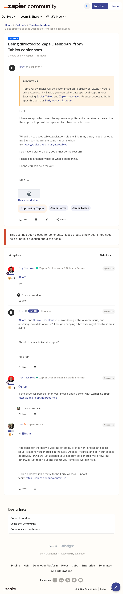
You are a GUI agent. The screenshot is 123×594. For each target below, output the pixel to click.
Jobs (75, 565)
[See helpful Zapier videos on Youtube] (80, 580)
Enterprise (88, 565)
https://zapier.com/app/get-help (37, 397)
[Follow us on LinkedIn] (61, 580)
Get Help (9, 16)
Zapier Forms (58, 207)
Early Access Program (58, 100)
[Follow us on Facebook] (55, 580)
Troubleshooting (39, 25)
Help (26, 565)
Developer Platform (45, 565)
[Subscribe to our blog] (67, 580)
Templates (105, 565)
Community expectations (25, 529)
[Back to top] (119, 549)
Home (8, 25)
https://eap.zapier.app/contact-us (46, 478)
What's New (56, 16)
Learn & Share (31, 16)
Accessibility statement (73, 553)
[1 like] (29, 295)
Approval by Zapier (32, 208)
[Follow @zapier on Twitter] (74, 580)
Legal (103, 589)
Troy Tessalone (26, 268)
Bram (22, 66)
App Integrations (61, 571)
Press (65, 565)
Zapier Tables (45, 96)
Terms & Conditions (48, 553)
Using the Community (23, 523)
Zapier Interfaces (69, 96)
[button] (100, 6)
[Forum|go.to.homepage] (31, 6)
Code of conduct (20, 518)
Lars (20, 424)
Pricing (15, 565)
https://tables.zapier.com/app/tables (45, 144)
